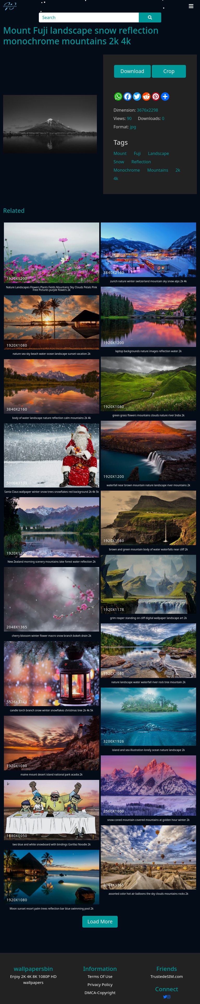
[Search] (89, 17)
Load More (100, 921)
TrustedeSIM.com (167, 976)
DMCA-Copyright (99, 992)
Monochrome (127, 170)
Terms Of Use (100, 976)
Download (132, 71)
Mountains (157, 170)
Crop (168, 71)
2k (178, 170)
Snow (119, 162)
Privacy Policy (100, 984)
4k (116, 178)
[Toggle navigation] (191, 6)
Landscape (158, 153)
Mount (120, 153)
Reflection (141, 162)
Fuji (137, 153)
